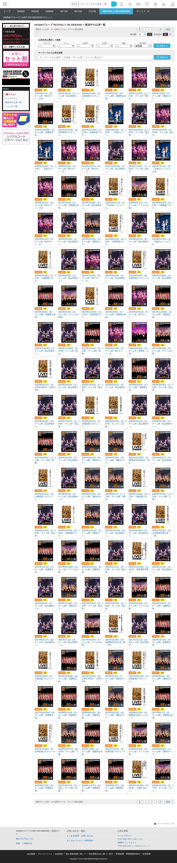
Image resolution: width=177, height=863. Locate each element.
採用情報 (147, 854)
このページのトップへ (164, 824)
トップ (6, 11)
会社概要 (31, 854)
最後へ (169, 29)
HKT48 (64, 11)
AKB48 (21, 11)
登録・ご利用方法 (24, 843)
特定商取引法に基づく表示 (101, 854)
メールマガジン (125, 836)
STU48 (92, 11)
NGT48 (78, 11)
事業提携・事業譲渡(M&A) (128, 854)
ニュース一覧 (11, 106)
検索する (164, 57)
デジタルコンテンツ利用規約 (80, 840)
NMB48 (49, 11)
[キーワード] (95, 4)
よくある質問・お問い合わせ (80, 836)
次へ (162, 29)
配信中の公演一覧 (13, 102)
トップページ (11, 98)
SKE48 (35, 11)
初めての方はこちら (25, 839)
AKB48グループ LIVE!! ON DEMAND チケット (28, 17)
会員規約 (59, 854)
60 (145, 34)
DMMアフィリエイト (127, 842)
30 (140, 34)
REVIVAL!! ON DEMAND (116, 11)
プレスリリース (45, 854)
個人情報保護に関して (76, 854)
